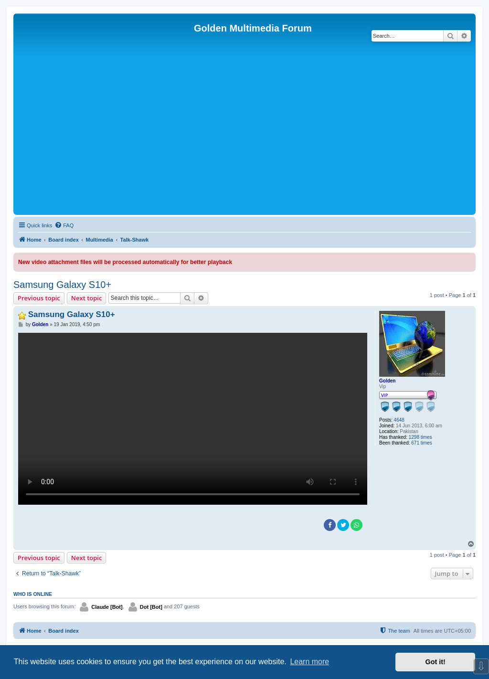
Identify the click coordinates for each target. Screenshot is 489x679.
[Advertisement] (244, 141)
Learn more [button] (309, 662)
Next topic (86, 298)
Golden (387, 380)
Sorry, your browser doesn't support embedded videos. (192, 419)
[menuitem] (64, 225)
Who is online (32, 594)
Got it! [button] (435, 662)
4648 (399, 420)
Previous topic (39, 298)
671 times (421, 443)
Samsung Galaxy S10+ (62, 284)
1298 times (420, 437)
